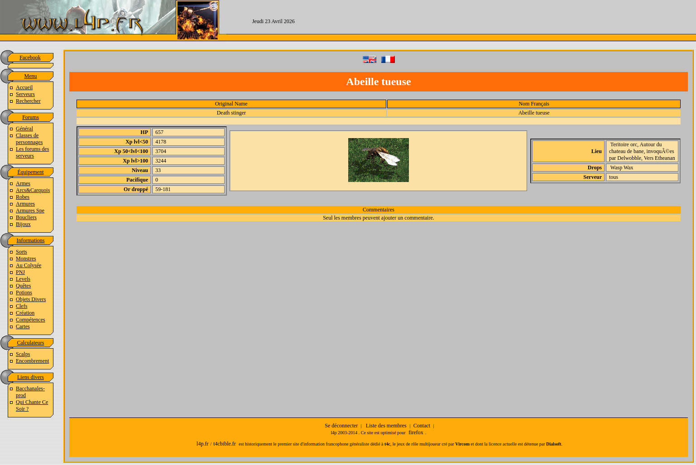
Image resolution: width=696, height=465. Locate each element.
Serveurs (25, 94)
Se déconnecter (341, 425)
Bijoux (23, 224)
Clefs (21, 306)
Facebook (30, 57)
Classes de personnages (29, 138)
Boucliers (26, 217)
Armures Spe (30, 210)
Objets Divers (31, 299)
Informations (31, 240)
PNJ (20, 272)
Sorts (21, 252)
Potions (24, 292)
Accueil (24, 87)
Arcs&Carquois (33, 190)
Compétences (30, 319)
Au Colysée (28, 265)
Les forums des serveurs (32, 152)
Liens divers (30, 377)
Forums (30, 117)
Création (25, 313)
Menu (30, 76)
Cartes (23, 326)
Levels (23, 279)
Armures (25, 204)
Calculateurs (30, 343)
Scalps (23, 354)
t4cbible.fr (224, 444)
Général (24, 128)
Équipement (31, 172)
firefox (415, 432)
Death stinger (231, 113)
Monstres (26, 258)
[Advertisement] (508, 20)
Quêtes (23, 286)
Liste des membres (386, 425)
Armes (23, 183)
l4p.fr (202, 444)
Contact (421, 425)
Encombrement (32, 361)
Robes (22, 197)
